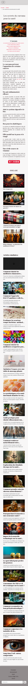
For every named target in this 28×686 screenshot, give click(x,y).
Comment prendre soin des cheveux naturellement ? (13, 490)
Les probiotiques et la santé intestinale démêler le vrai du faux (13, 395)
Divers (13, 678)
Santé (7, 7)
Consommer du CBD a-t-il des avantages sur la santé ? (13, 585)
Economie (13, 670)
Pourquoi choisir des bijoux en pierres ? (12, 207)
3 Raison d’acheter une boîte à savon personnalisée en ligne (12, 226)
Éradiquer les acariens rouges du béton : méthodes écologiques (13, 322)
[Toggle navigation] (3, 2)
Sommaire (14, 41)
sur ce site (19, 79)
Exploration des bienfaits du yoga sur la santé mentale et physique (13, 467)
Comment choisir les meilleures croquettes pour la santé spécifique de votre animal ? (13, 348)
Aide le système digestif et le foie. (14, 46)
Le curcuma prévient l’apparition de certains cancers (13, 43)
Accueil (2, 7)
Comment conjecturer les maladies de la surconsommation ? (12, 631)
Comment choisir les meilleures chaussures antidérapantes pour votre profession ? (13, 275)
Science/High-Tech (13, 676)
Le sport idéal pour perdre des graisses (13, 562)
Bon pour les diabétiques (14, 48)
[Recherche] (12, 682)
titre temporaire (8, 189)
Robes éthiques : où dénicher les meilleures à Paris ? (12, 245)
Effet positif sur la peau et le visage (14, 49)
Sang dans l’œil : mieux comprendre (12, 654)
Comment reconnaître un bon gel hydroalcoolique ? (13, 607)
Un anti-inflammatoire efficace (14, 44)
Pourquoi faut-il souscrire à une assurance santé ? (13, 515)
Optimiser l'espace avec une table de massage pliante (13, 370)
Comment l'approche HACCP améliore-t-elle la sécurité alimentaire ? (13, 298)
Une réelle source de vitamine (14, 51)
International (13, 672)
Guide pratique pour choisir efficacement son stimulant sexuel (12, 420)
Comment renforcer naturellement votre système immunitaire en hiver (12, 444)
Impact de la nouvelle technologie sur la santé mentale (12, 538)
